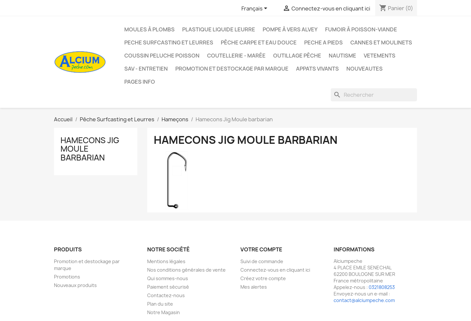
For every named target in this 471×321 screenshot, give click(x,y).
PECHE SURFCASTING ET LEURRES (168, 42)
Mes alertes (253, 287)
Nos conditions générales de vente (186, 270)
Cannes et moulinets (381, 42)
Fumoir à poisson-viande (361, 29)
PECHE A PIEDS (323, 42)
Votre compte (261, 249)
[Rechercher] (374, 94)
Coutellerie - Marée (236, 55)
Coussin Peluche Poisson (162, 55)
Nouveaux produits (75, 285)
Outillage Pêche (297, 55)
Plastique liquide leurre (218, 29)
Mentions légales (166, 261)
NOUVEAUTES (364, 68)
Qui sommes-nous (167, 278)
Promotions (67, 277)
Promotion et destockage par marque (231, 68)
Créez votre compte (263, 278)
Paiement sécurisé (168, 287)
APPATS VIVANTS (317, 68)
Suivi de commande (261, 261)
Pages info (139, 81)
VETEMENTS (379, 55)
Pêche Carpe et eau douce (259, 42)
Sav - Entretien (146, 68)
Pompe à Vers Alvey (290, 29)
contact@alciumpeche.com (364, 300)
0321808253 (382, 287)
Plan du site (160, 304)
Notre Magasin (163, 312)
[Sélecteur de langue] (255, 9)
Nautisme (342, 55)
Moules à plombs (149, 29)
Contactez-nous (166, 295)
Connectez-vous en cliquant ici (275, 270)
